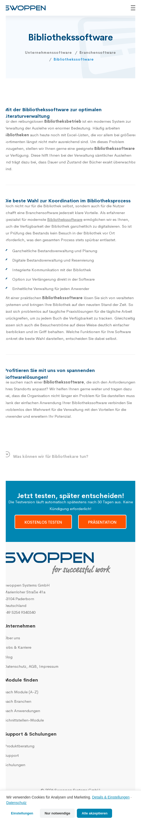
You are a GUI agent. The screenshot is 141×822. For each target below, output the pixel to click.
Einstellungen (22, 813)
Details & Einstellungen (111, 797)
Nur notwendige (57, 813)
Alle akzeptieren (94, 813)
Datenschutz (16, 803)
